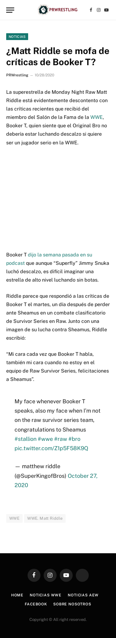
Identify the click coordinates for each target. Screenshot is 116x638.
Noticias (17, 36)
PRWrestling (17, 75)
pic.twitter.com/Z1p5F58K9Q (51, 448)
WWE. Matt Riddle (44, 518)
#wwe (45, 439)
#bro (74, 439)
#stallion (26, 439)
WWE (96, 117)
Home (17, 595)
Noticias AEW (83, 595)
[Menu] (10, 10)
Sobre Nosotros (72, 604)
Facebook (36, 604)
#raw (60, 439)
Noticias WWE (46, 595)
